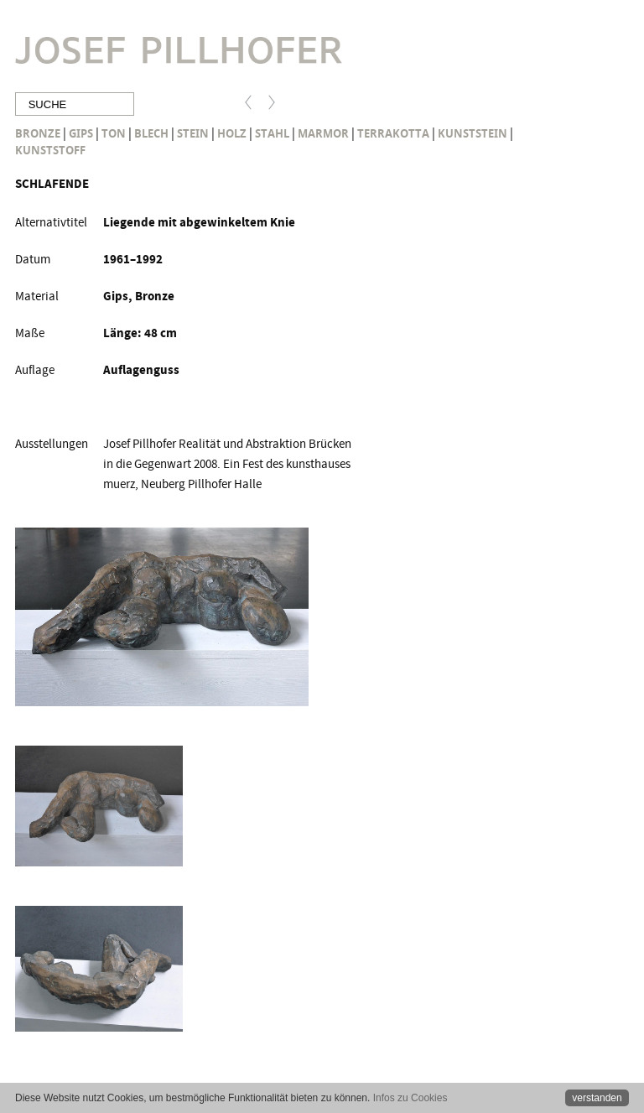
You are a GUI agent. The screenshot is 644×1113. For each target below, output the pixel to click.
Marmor (323, 133)
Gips (81, 133)
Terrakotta (393, 133)
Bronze (37, 133)
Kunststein (472, 133)
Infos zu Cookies (410, 1098)
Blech (151, 133)
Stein (193, 133)
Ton (113, 133)
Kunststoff (50, 150)
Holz (232, 133)
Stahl (272, 133)
